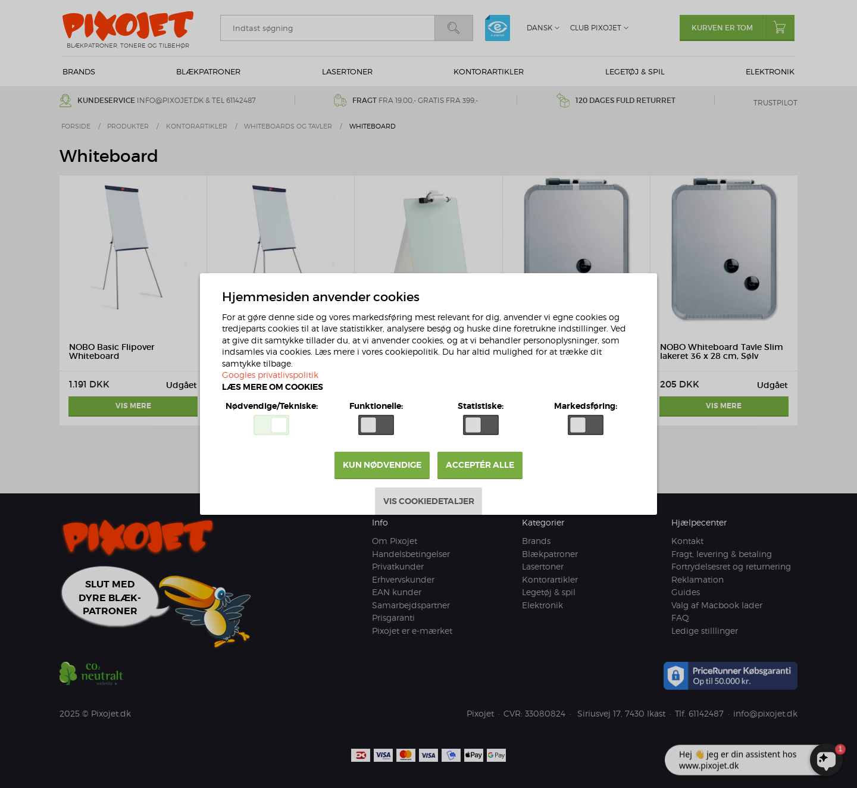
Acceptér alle (480, 465)
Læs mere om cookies (273, 387)
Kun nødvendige (382, 465)
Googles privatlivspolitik (271, 376)
